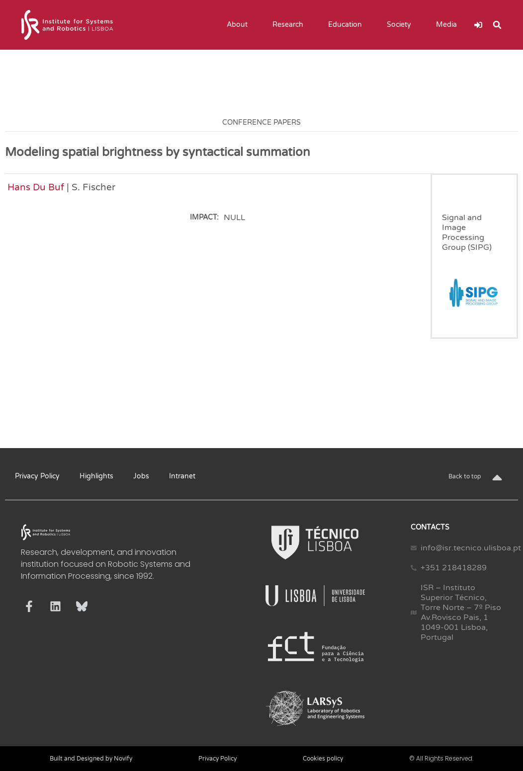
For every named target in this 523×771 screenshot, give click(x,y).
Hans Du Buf (35, 187)
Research (290, 25)
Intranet (182, 476)
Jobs (141, 476)
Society (401, 25)
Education (347, 25)
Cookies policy (323, 758)
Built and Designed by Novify (91, 758)
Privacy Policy (37, 476)
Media (449, 25)
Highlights (96, 476)
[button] (497, 24)
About (240, 25)
